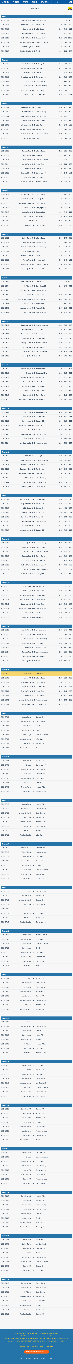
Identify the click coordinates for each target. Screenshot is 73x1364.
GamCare (50, 1346)
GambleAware (24, 1346)
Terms (36, 1358)
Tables (16, 2)
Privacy (28, 1358)
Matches (5, 2)
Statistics (45, 2)
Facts (25, 2)
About (43, 1358)
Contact (50, 1358)
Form (34, 2)
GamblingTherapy (38, 1346)
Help (21, 1358)
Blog (55, 2)
